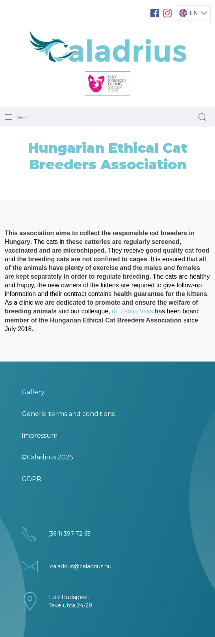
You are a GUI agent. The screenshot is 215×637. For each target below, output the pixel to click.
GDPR (31, 479)
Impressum (39, 435)
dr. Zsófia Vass (132, 311)
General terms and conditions (68, 414)
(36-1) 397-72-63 (69, 533)
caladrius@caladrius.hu (80, 566)
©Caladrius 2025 (47, 457)
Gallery (33, 392)
